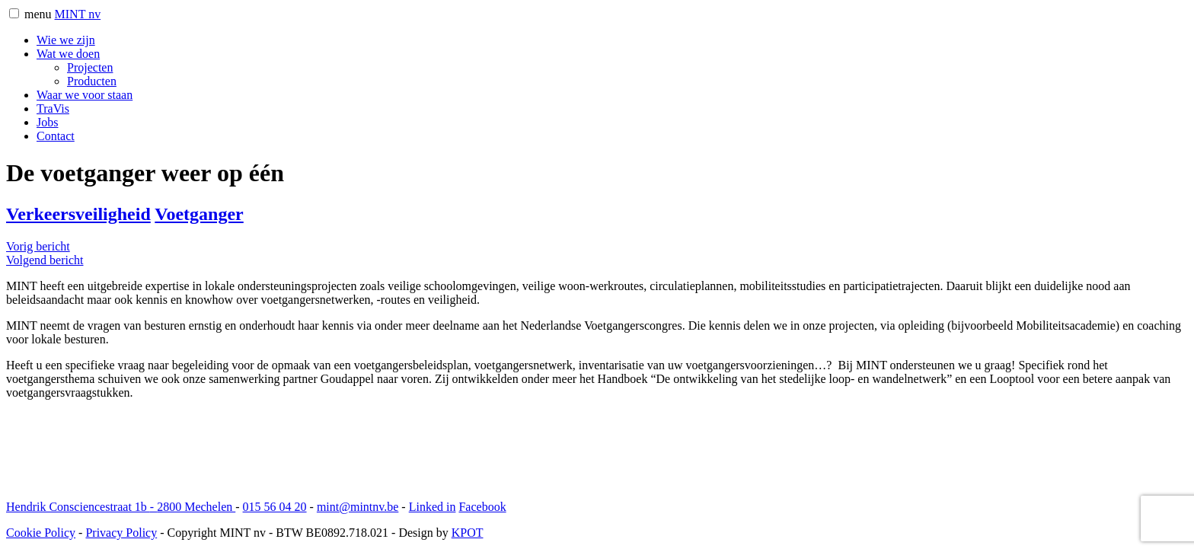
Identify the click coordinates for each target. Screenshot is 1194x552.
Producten (92, 81)
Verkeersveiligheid (78, 214)
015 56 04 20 (275, 506)
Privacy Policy (121, 532)
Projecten (90, 67)
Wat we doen (68, 53)
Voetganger (199, 214)
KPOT (468, 532)
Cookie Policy (40, 532)
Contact (56, 135)
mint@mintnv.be (357, 506)
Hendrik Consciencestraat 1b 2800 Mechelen (120, 506)
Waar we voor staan (84, 94)
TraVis (53, 108)
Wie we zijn (66, 40)
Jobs (47, 122)
